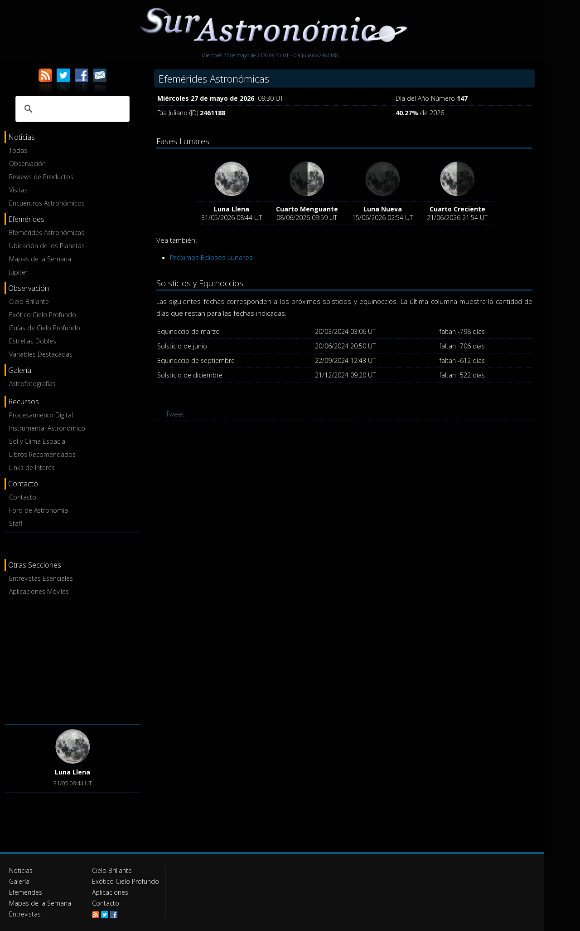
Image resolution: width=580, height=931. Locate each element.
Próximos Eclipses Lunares (211, 257)
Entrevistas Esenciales (41, 578)
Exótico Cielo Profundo (42, 314)
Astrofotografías (32, 383)
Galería (19, 881)
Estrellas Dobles (32, 341)
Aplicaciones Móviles (39, 591)
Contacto (22, 497)
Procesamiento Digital (41, 415)
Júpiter (18, 272)
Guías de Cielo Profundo (44, 327)
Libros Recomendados (42, 454)
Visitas (18, 190)
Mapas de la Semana (40, 259)
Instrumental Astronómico (47, 428)
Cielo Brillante (29, 301)
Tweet (175, 413)
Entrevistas (25, 914)
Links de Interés (32, 467)
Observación (27, 163)
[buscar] (71, 108)
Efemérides (25, 892)
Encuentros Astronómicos (47, 203)
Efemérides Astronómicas (46, 232)
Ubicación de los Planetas (47, 245)
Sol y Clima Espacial (38, 441)
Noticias (21, 870)
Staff (15, 523)
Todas (18, 150)
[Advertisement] (72, 661)
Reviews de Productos (41, 176)
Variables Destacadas (40, 354)
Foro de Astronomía (38, 510)
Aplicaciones (110, 892)
